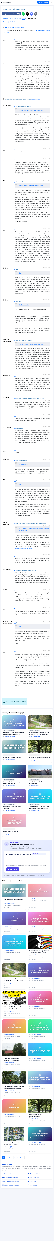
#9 (14, 269)
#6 (14, 160)
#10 (15, 301)
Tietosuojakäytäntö (9, 22)
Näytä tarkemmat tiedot (35, 99)
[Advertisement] (27, 706)
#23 (15, 608)
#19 (15, 523)
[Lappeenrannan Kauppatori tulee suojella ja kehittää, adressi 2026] (40, 823)
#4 (14, 106)
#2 (14, 62)
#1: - (20, 485)
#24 (15, 623)
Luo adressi (12, 892)
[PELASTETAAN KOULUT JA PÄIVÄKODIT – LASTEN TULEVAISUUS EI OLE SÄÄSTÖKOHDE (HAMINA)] (14, 848)
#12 (15, 376)
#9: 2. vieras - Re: (24, 305)
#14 (15, 416)
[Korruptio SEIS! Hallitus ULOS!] (14, 773)
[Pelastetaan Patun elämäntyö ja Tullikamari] (14, 823)
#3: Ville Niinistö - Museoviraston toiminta (31, 110)
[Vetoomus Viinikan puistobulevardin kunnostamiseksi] (40, 774)
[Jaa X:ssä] (27, 14)
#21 (15, 570)
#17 (15, 460)
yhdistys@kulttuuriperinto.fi (23, 548)
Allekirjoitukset (17, 19)
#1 (14, 39)
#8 (14, 229)
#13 (15, 398)
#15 (15, 428)
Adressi (5, 19)
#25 (15, 651)
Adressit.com (6, 2)
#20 (15, 556)
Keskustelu (32, 19)
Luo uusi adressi (43, 2)
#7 (14, 182)
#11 (15, 340)
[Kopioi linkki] (35, 14)
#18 (15, 481)
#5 (14, 149)
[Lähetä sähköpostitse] (31, 14)
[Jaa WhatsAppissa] (23, 14)
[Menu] (51, 2)
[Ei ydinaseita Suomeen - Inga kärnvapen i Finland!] (14, 799)
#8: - (20, 273)
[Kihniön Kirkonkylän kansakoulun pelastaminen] (40, 799)
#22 (15, 590)
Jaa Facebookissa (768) (11, 13)
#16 (15, 450)
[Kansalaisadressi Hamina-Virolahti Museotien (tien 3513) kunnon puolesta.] (40, 749)
